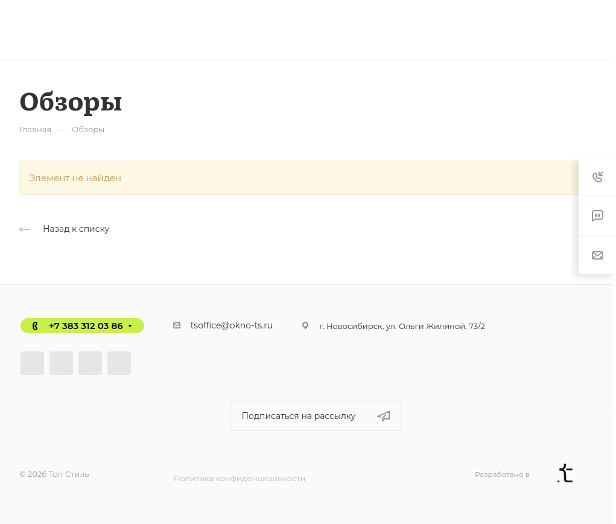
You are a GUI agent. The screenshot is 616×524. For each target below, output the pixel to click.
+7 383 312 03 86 (86, 325)
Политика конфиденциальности (240, 478)
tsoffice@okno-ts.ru (232, 325)
